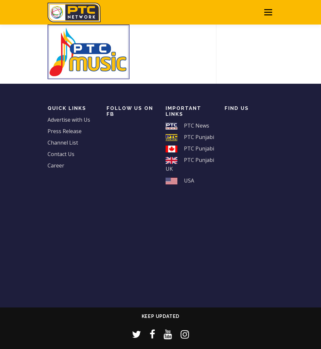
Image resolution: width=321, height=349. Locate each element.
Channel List (63, 142)
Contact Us (61, 154)
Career (56, 165)
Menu (268, 12)
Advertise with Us (69, 119)
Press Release (65, 131)
